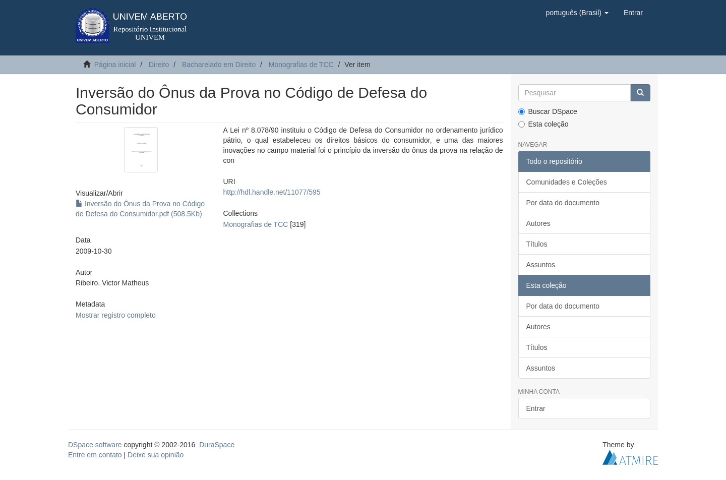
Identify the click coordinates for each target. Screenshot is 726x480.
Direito (159, 65)
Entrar (536, 408)
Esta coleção (543, 124)
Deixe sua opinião (156, 455)
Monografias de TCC (301, 65)
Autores (538, 223)
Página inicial (115, 65)
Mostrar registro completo (116, 315)
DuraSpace (216, 445)
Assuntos (541, 265)
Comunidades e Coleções (566, 182)
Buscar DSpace (547, 111)
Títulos (537, 244)
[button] (577, 12)
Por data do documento (563, 203)
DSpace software (95, 445)
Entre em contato (95, 455)
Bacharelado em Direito (219, 65)
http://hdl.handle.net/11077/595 (271, 192)
